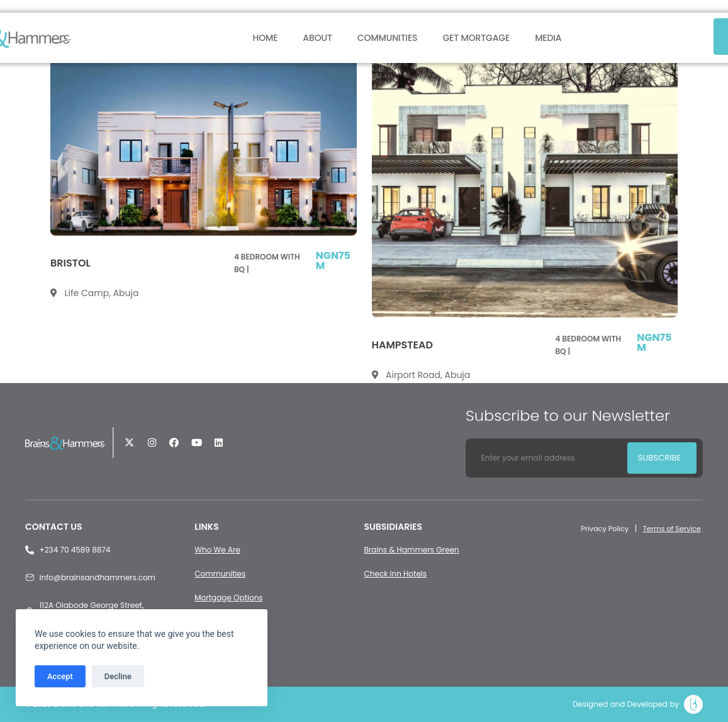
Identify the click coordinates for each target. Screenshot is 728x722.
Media (548, 38)
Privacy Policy (599, 528)
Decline (118, 676)
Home (264, 38)
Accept (60, 676)
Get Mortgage (476, 38)
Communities (387, 38)
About (317, 38)
